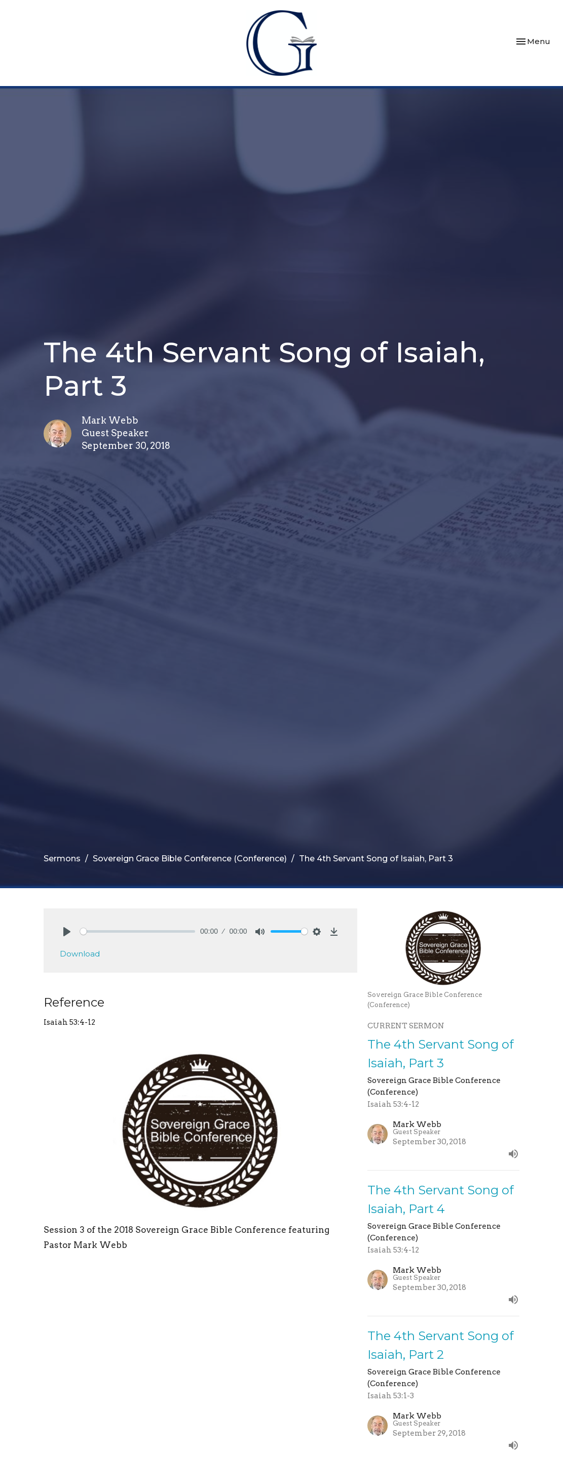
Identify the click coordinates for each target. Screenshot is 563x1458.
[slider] (138, 931)
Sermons (62, 858)
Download (80, 954)
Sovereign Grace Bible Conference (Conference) (190, 858)
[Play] (67, 932)
